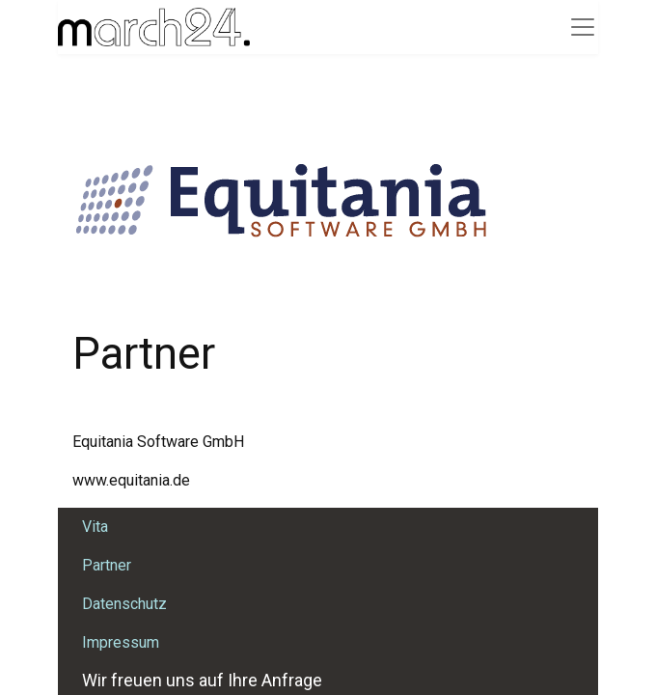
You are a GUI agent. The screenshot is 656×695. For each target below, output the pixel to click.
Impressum (120, 642)
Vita (95, 526)
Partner (106, 565)
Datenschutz (124, 604)
